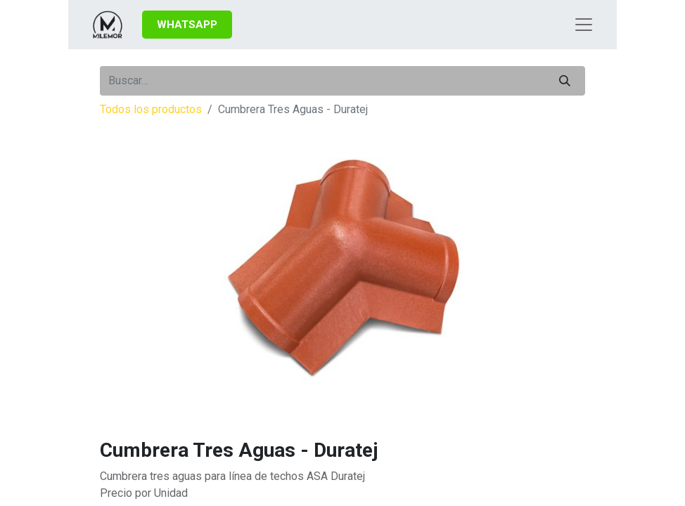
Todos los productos (151, 109)
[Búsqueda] (564, 81)
